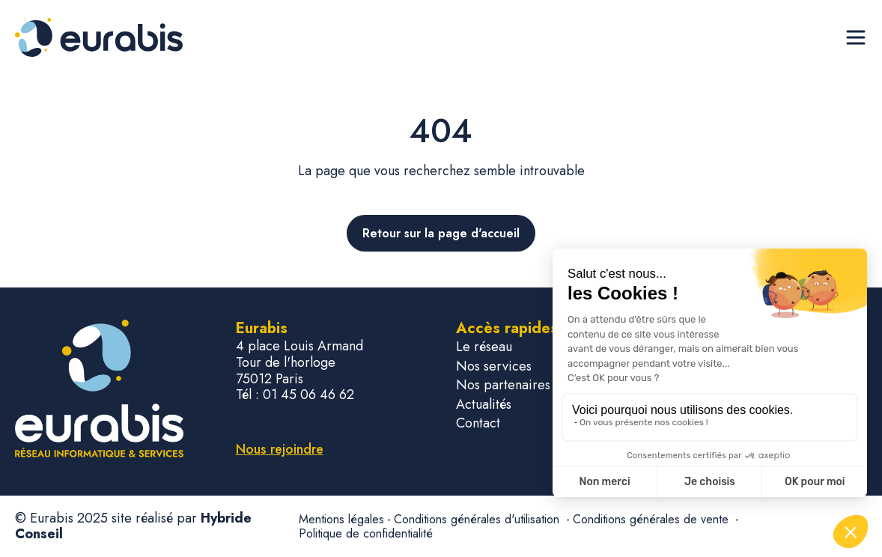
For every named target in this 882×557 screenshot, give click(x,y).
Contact (478, 423)
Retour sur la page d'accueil (441, 233)
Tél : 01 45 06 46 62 (295, 395)
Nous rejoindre (279, 449)
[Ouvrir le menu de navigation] (856, 37)
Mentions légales (341, 519)
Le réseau (484, 347)
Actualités (483, 404)
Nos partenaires (503, 385)
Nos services (494, 366)
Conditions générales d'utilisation (478, 519)
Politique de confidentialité (366, 533)
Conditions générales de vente (652, 519)
